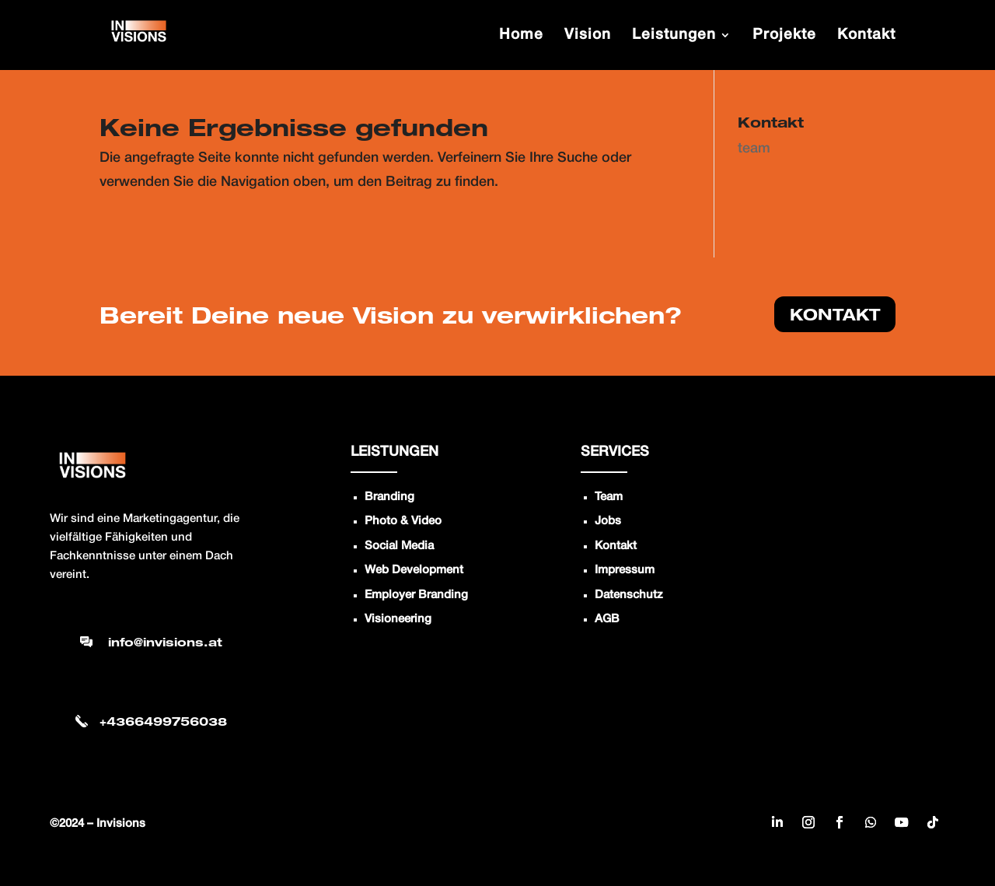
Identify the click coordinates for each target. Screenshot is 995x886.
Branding (389, 497)
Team (609, 497)
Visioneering (398, 619)
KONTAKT (835, 314)
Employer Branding (416, 595)
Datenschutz (629, 595)
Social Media (399, 546)
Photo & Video (403, 521)
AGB (607, 619)
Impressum (625, 570)
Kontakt (616, 546)
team (754, 148)
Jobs (608, 521)
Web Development (414, 570)
